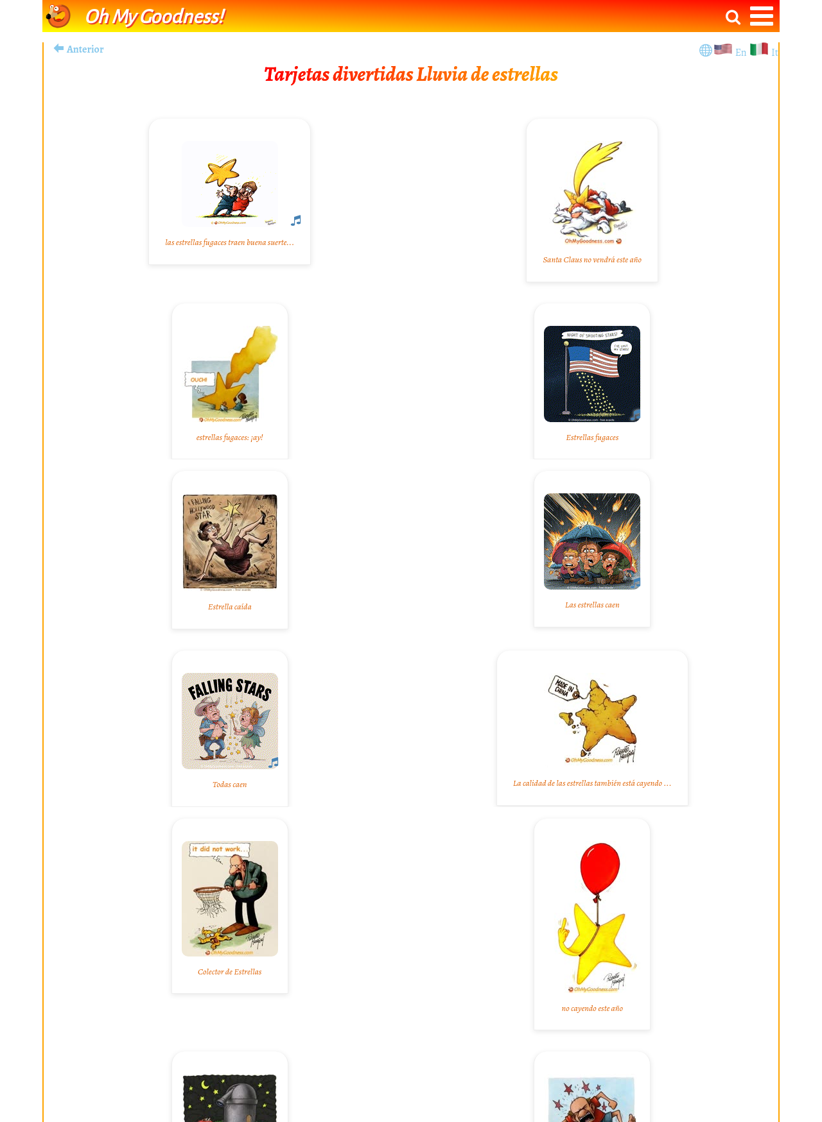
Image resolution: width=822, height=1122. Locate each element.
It (774, 53)
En (742, 53)
